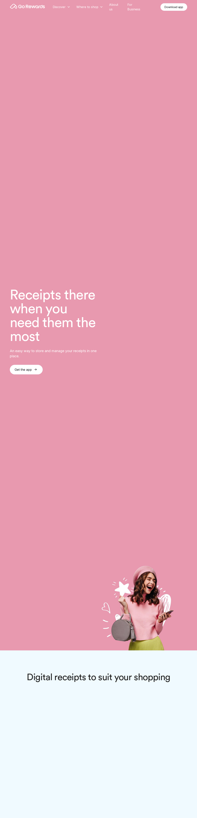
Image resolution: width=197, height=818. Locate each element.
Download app (173, 7)
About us (113, 7)
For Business (133, 7)
